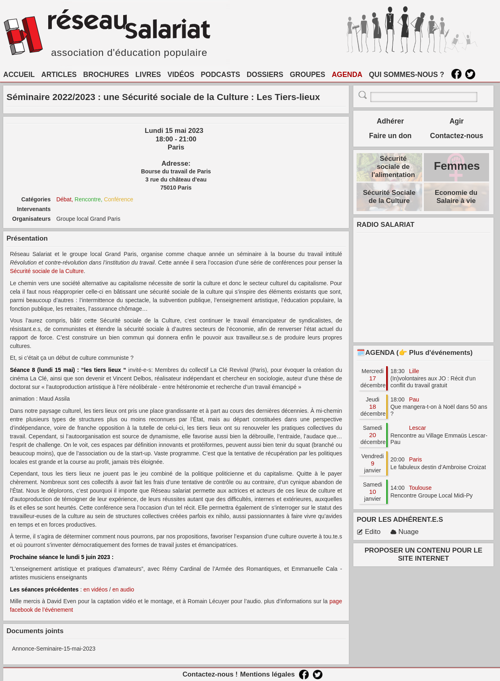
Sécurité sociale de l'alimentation (393, 167)
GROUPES (307, 74)
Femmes (457, 166)
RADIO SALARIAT (385, 224)
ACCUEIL (19, 74)
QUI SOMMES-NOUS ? (406, 74)
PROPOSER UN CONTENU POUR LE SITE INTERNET (424, 554)
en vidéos (95, 589)
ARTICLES (59, 74)
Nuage (404, 532)
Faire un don (390, 136)
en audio (123, 589)
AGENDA (347, 74)
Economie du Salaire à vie (456, 197)
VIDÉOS (180, 74)
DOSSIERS (265, 74)
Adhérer (390, 121)
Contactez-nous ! (209, 674)
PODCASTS (220, 74)
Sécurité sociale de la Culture (46, 271)
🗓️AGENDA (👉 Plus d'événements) (414, 353)
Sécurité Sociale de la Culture (389, 197)
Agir (456, 121)
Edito (368, 532)
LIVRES (148, 74)
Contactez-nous (456, 136)
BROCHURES (106, 74)
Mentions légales (267, 674)
